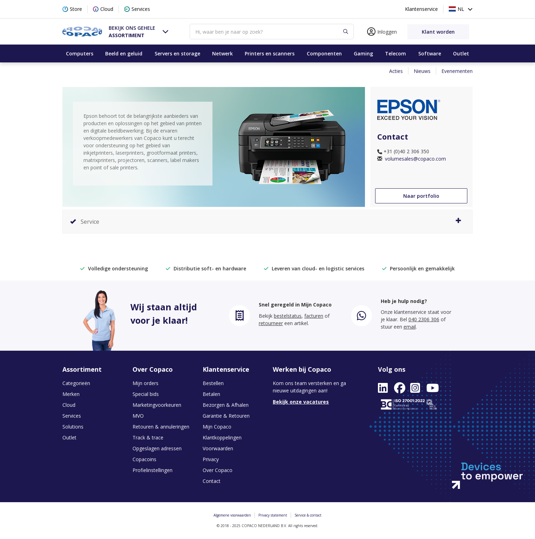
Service (265, 221)
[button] (139, 31)
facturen (313, 315)
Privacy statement (272, 515)
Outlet (461, 53)
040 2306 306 (423, 319)
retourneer (271, 323)
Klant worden (438, 31)
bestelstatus (288, 315)
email (410, 326)
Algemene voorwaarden (232, 515)
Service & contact (307, 515)
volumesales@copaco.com (415, 158)
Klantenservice (421, 9)
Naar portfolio (421, 196)
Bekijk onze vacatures (301, 401)
